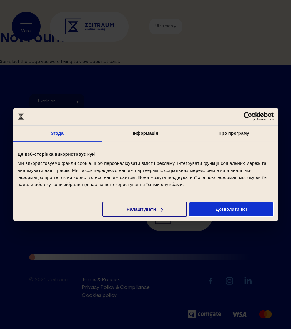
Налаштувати (145, 209)
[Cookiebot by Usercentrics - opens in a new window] (248, 116)
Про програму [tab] (233, 133)
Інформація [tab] (145, 133)
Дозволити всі (231, 209)
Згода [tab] (57, 133)
